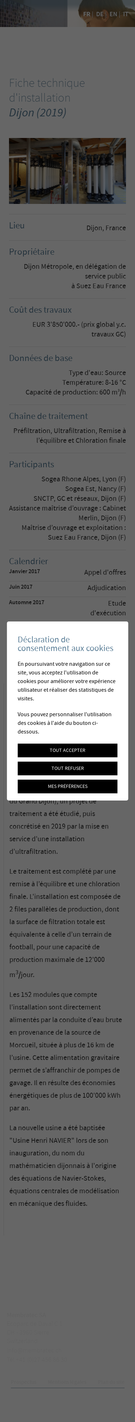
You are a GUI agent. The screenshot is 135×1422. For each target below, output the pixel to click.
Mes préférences (67, 786)
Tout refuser (67, 768)
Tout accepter (67, 750)
